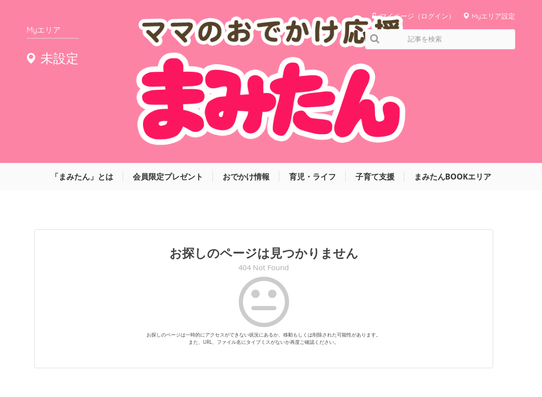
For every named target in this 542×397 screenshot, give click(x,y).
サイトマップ (354, 360)
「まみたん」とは (82, 71)
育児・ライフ (312, 71)
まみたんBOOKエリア (453, 71)
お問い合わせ (441, 360)
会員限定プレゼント (168, 71)
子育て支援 (375, 71)
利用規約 (398, 360)
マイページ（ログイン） (417, 15)
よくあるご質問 (494, 360)
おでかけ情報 (246, 71)
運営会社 (310, 360)
